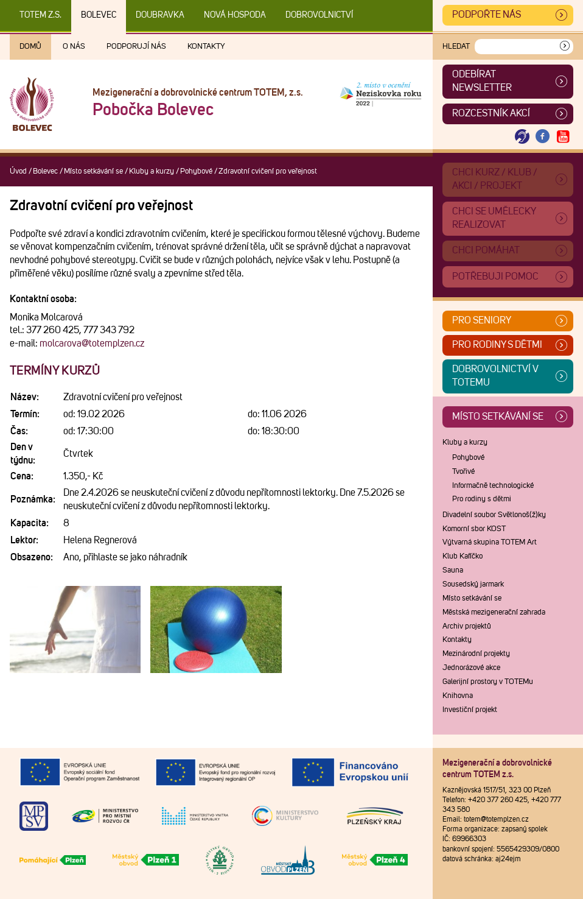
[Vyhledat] (564, 46)
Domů (30, 47)
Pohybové (196, 171)
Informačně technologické (493, 486)
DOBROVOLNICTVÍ (319, 15)
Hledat (456, 47)
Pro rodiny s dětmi (497, 345)
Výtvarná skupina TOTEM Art (489, 542)
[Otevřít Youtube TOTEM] (563, 136)
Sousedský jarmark (473, 584)
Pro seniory (481, 320)
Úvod (18, 171)
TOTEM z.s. (40, 15)
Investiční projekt (469, 710)
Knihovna (457, 696)
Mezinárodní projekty (476, 654)
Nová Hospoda (235, 15)
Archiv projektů (466, 626)
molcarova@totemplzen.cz (92, 343)
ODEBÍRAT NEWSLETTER (482, 81)
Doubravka (160, 15)
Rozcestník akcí (491, 113)
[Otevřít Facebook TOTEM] (542, 136)
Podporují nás (136, 47)
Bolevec (98, 15)
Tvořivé (463, 472)
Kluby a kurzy (151, 171)
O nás (74, 47)
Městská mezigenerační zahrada (493, 612)
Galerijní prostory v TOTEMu (487, 682)
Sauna (452, 570)
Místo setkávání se (93, 171)
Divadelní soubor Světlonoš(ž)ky (494, 515)
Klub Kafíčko (462, 556)
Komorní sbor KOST (474, 529)
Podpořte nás (486, 14)
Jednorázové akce (471, 668)
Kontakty (206, 47)
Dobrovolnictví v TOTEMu (495, 375)
